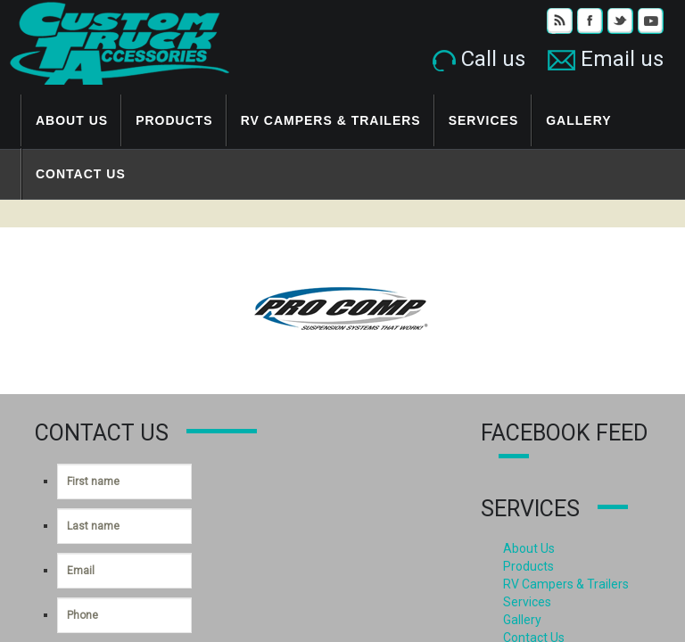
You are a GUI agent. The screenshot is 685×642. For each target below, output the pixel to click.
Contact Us (81, 174)
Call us (479, 58)
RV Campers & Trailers (331, 120)
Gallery (578, 120)
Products (174, 120)
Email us (606, 58)
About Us (72, 120)
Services (484, 120)
